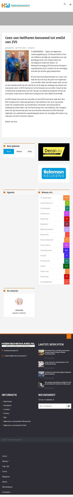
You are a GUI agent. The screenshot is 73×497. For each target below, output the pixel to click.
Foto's (4, 471)
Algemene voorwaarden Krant (15, 425)
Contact (7, 409)
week (9, 151)
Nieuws (6, 461)
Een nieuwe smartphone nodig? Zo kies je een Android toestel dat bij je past (58, 383)
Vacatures (6, 492)
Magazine (6, 477)
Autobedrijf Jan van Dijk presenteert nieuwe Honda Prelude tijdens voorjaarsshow (57, 352)
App (5, 417)
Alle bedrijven (7, 487)
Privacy (6, 413)
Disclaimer (7, 405)
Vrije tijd (5, 466)
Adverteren (8, 401)
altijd (30, 151)
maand (19, 151)
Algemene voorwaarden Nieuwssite (17, 421)
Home (4, 456)
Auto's (4, 482)
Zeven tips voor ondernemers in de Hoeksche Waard (57, 363)
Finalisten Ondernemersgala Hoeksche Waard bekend (58, 373)
